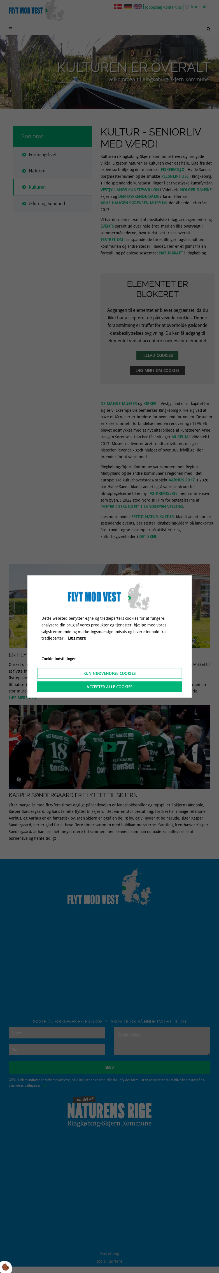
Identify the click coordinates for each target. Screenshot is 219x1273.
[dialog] (109, 636)
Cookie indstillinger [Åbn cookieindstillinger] (58, 659)
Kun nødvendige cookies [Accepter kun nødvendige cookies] (109, 673)
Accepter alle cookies (109, 686)
